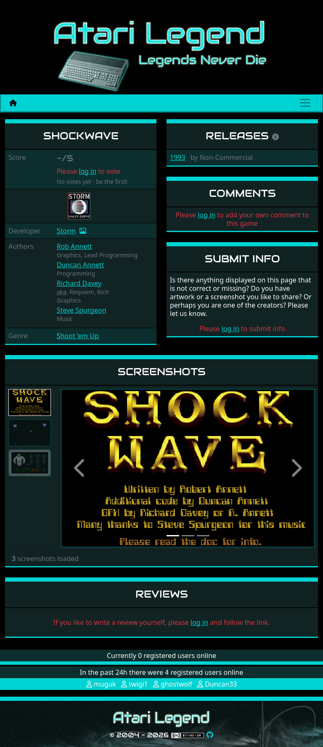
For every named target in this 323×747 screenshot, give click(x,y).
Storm (66, 230)
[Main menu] (305, 102)
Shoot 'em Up (78, 335)
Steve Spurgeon (81, 310)
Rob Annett (74, 246)
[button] (80, 468)
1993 (177, 157)
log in (87, 171)
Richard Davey (79, 283)
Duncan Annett (80, 264)
